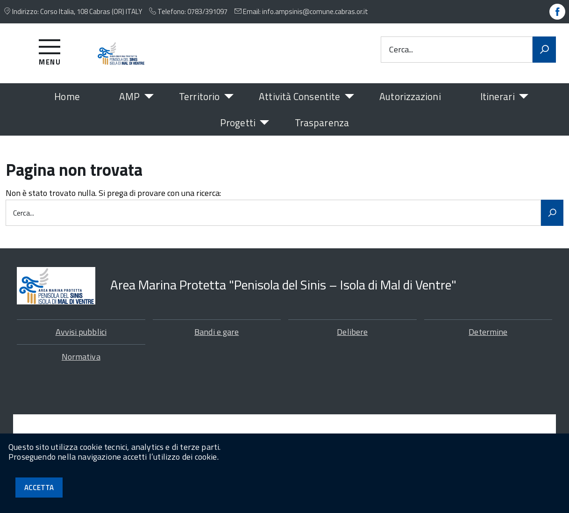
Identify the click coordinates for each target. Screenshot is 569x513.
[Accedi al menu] (50, 50)
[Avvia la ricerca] (544, 49)
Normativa (81, 356)
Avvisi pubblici (81, 331)
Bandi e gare (216, 331)
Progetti (238, 122)
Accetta (39, 487)
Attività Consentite (299, 96)
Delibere (352, 331)
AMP (129, 96)
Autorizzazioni (410, 96)
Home (66, 96)
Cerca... (401, 49)
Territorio (199, 96)
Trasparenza (322, 122)
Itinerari (497, 96)
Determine (488, 331)
